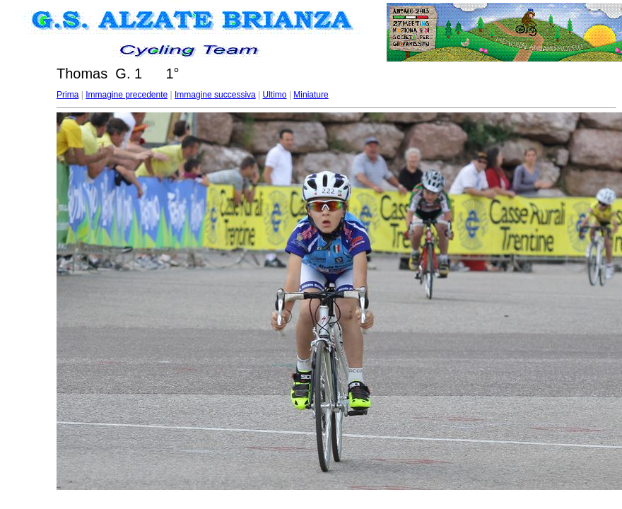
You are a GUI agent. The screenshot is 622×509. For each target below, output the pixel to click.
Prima (67, 95)
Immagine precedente (127, 95)
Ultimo (275, 95)
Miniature (310, 95)
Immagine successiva (215, 95)
